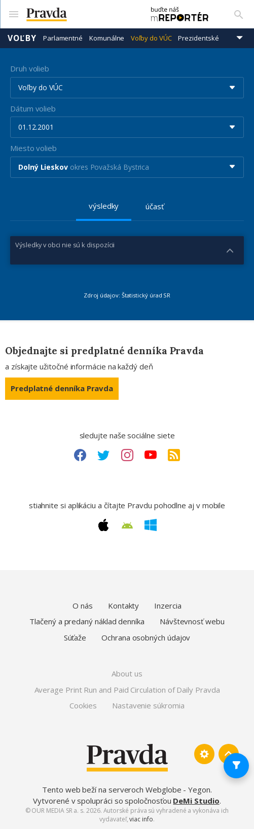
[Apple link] (103, 525)
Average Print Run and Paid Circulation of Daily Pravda (127, 690)
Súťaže (75, 637)
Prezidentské (198, 38)
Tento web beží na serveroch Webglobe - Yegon (126, 789)
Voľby (22, 38)
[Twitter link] (103, 455)
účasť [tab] (155, 206)
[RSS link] (174, 455)
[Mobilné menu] (13, 14)
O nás (82, 605)
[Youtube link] (150, 455)
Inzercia (167, 605)
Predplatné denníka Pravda (62, 388)
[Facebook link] (80, 455)
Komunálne (106, 38)
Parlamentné (63, 38)
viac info (141, 819)
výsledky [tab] (104, 206)
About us (127, 673)
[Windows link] (150, 525)
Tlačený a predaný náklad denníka (86, 621)
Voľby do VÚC (151, 38)
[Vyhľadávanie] (238, 14)
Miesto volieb (33, 148)
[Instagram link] (127, 455)
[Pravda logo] (80, 14)
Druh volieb (29, 68)
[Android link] (127, 525)
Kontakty (123, 605)
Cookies (82, 705)
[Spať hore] (229, 754)
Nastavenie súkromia (148, 705)
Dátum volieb (33, 108)
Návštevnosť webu (192, 621)
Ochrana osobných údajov (145, 637)
